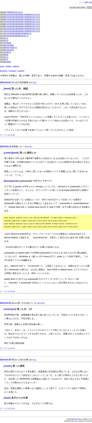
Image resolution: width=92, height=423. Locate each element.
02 (9, 15)
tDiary (80, 419)
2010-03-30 (5, 360)
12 (21, 12)
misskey (13, 71)
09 (12, 12)
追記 (90, 2)
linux (7, 181)
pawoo (21, 71)
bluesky (3, 71)
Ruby (76, 421)
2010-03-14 (5, 146)
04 (15, 15)
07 (6, 12)
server (14, 181)
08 (9, 12)
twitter (9, 66)
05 (18, 15)
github (16, 66)
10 (15, 12)
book (7, 88)
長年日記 (32, 83)
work (7, 397)
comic (8, 152)
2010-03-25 (5, 303)
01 (6, 15)
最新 (86, 2)
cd (14, 309)
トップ (81, 2)
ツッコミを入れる (7, 135)
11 (18, 12)
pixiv (2, 66)
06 (21, 15)
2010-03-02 (5, 82)
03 (12, 15)
